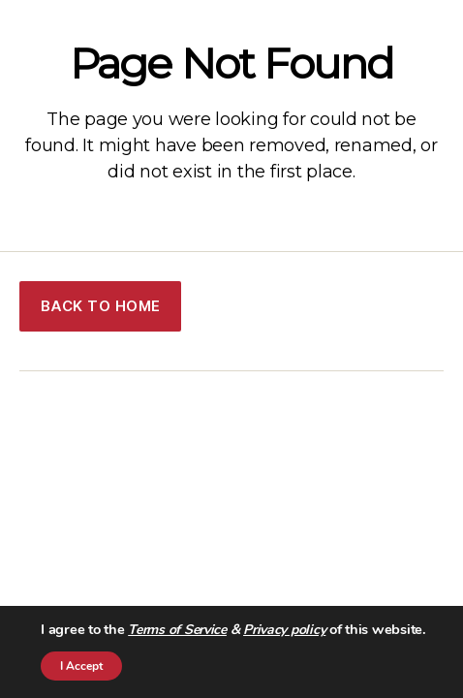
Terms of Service (177, 629)
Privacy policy (284, 629)
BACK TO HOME (101, 306)
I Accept (81, 666)
